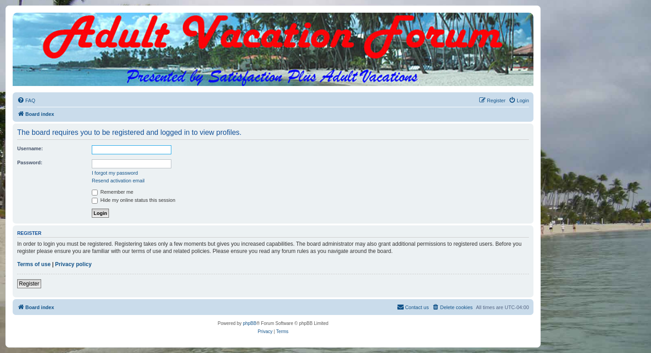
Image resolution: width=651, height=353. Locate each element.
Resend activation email (118, 180)
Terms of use (34, 264)
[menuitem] (26, 100)
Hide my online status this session (133, 200)
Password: (29, 162)
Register (29, 284)
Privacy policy (73, 264)
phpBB (249, 323)
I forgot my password (115, 173)
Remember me (112, 192)
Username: (30, 148)
